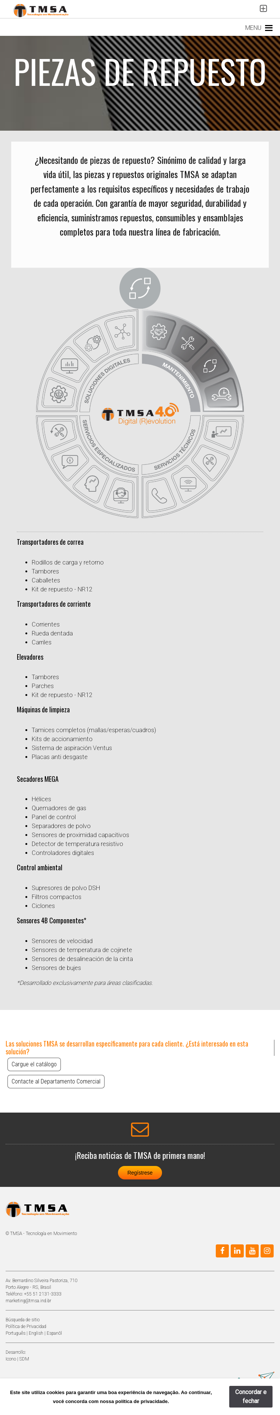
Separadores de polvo (61, 826)
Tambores (45, 571)
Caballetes (46, 580)
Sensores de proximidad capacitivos (80, 835)
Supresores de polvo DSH (66, 888)
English (36, 1333)
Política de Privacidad (26, 1326)
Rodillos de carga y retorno (68, 562)
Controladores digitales (63, 852)
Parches (43, 686)
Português (15, 1333)
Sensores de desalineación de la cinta (82, 958)
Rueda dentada (52, 633)
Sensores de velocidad (62, 941)
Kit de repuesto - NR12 (62, 589)
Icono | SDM (17, 1359)
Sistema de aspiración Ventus (72, 748)
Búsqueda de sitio (23, 1319)
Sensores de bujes (56, 967)
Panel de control (54, 817)
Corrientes (46, 624)
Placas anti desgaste (60, 757)
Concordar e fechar (251, 1396)
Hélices (41, 799)
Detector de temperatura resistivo (77, 844)
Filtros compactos (56, 897)
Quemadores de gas (59, 808)
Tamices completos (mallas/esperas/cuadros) (94, 730)
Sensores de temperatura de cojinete (82, 950)
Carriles (42, 642)
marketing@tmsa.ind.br (28, 1300)
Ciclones (43, 905)
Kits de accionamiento (62, 739)
